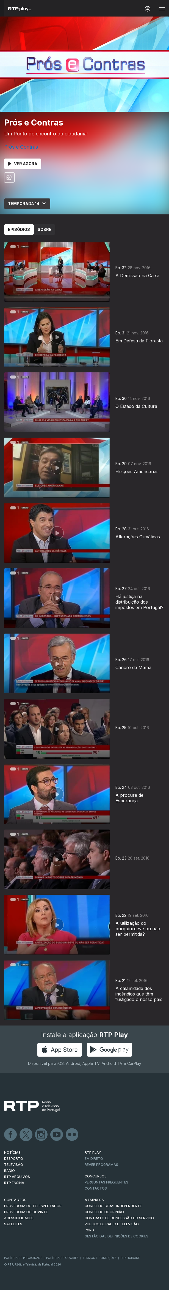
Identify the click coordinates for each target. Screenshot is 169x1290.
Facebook (10, 1134)
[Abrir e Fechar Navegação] (162, 9)
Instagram (41, 1134)
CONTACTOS (15, 1200)
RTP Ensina (14, 1183)
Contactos (96, 1188)
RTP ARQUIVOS (17, 1177)
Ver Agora (22, 163)
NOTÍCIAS (12, 1152)
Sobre (44, 229)
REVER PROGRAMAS (101, 1165)
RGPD (89, 1230)
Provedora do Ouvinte (26, 1212)
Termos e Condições (100, 1257)
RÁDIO (9, 1171)
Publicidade (130, 1257)
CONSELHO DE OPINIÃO (104, 1212)
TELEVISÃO (13, 1165)
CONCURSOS (96, 1176)
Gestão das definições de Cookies (116, 1236)
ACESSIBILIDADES (19, 1218)
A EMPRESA (94, 1200)
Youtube (56, 1134)
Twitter (26, 1134)
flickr (72, 1134)
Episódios (19, 229)
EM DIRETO (94, 1159)
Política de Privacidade (23, 1257)
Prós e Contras (21, 147)
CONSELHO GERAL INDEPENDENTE (113, 1206)
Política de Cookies (62, 1257)
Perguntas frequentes (106, 1182)
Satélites (13, 1224)
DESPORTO (13, 1159)
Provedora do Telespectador (33, 1206)
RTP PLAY (93, 1152)
